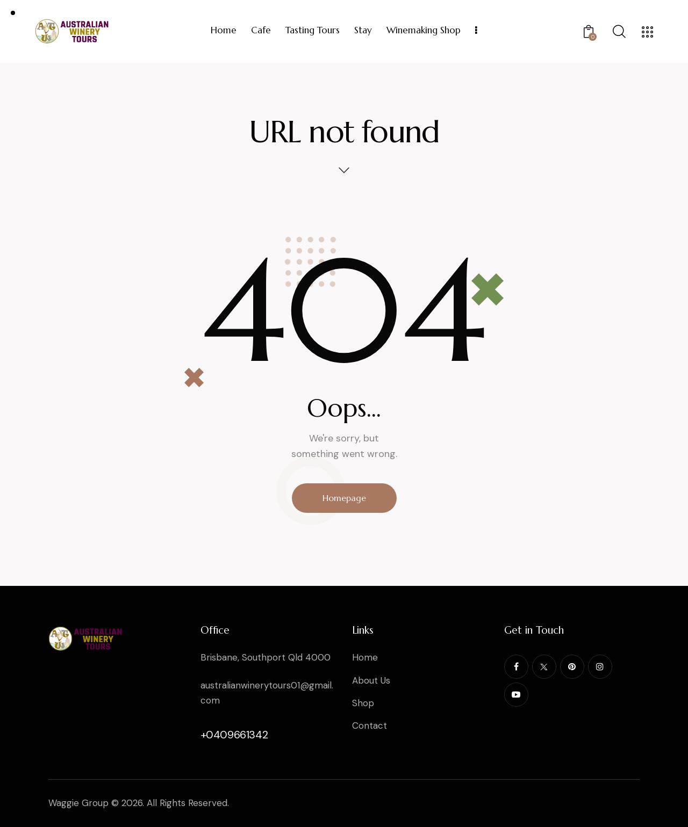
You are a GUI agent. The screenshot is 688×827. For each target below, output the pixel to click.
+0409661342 (234, 735)
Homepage (344, 497)
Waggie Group (78, 803)
